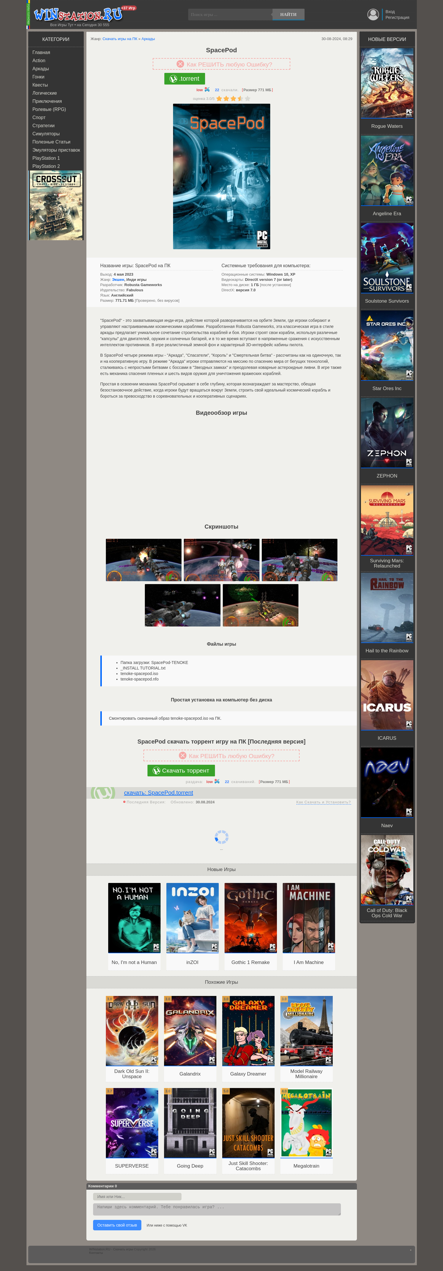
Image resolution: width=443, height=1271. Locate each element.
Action (39, 60)
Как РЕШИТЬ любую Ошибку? (229, 64)
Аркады (41, 68)
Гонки (39, 76)
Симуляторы (46, 133)
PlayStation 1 (46, 158)
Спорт (39, 117)
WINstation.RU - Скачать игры (111, 1251)
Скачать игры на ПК (120, 39)
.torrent (189, 78)
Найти (288, 14)
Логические (45, 93)
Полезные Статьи (52, 141)
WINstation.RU (79, 14)
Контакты (96, 1254)
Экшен (118, 279)
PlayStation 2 (46, 166)
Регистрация (398, 17)
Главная (41, 52)
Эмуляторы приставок (56, 150)
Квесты (40, 84)
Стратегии (44, 125)
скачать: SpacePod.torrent (158, 792)
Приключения (47, 101)
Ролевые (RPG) (49, 109)
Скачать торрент (185, 770)
